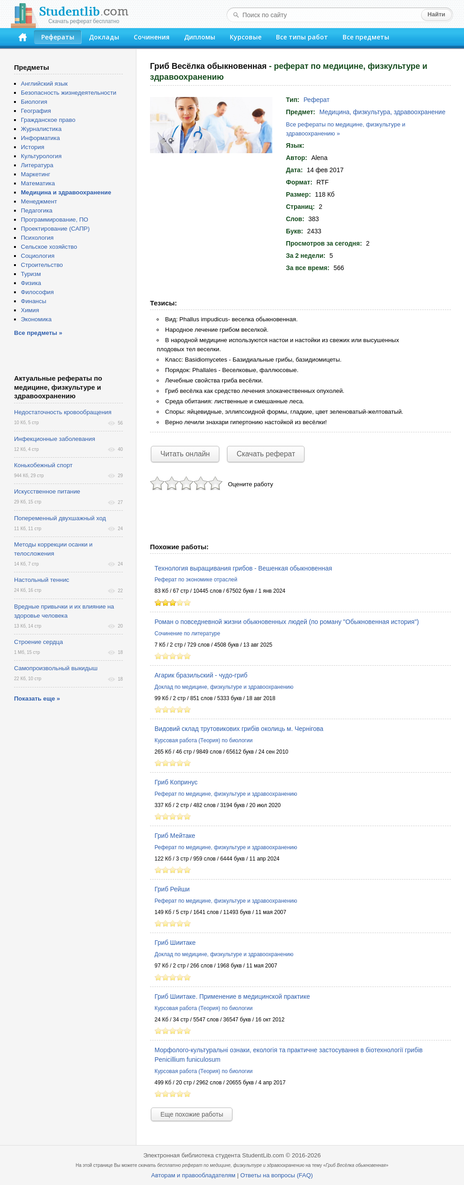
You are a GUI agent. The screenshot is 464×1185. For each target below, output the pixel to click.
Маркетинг (35, 174)
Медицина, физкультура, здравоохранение (382, 112)
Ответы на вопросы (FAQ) (276, 1175)
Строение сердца (38, 641)
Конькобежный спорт (43, 465)
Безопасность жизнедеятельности (68, 92)
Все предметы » (38, 332)
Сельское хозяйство (49, 246)
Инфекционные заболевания (54, 438)
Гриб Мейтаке (175, 835)
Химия (30, 310)
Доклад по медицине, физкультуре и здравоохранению (224, 687)
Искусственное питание (47, 491)
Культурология (41, 156)
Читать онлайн (185, 454)
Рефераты (57, 37)
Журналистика (41, 129)
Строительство (42, 264)
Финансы (33, 301)
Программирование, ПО (54, 219)
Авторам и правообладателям (193, 1175)
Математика (38, 183)
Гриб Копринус (176, 782)
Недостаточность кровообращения (62, 412)
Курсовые (245, 37)
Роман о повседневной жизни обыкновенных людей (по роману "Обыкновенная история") (287, 621)
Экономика (36, 319)
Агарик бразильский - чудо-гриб (201, 675)
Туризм (31, 274)
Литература (37, 165)
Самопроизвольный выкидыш (55, 668)
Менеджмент (39, 201)
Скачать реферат (266, 454)
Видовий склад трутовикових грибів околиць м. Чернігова (239, 728)
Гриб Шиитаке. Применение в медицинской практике (232, 996)
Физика (31, 283)
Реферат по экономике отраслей (196, 579)
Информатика (40, 138)
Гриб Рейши (172, 889)
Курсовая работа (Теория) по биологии (203, 740)
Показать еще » (37, 698)
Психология (37, 237)
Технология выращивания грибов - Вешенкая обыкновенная (243, 568)
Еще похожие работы (191, 1114)
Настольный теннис (41, 579)
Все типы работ (302, 37)
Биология (34, 101)
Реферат (317, 99)
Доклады (104, 37)
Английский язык (44, 83)
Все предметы (366, 37)
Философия (37, 292)
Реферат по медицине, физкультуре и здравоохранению (226, 794)
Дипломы (199, 37)
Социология (37, 255)
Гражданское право (48, 119)
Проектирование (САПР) (55, 228)
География (36, 110)
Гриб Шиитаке (175, 942)
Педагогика (37, 210)
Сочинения (151, 37)
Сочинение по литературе (187, 633)
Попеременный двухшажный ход (60, 518)
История (32, 147)
